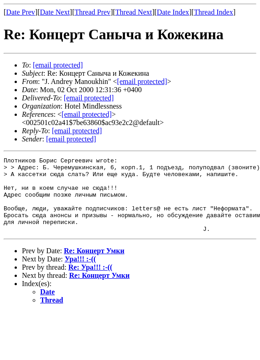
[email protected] (89, 98)
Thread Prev (92, 12)
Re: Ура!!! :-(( (90, 282)
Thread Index (213, 12)
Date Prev (20, 12)
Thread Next (133, 12)
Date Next (55, 12)
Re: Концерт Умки (94, 266)
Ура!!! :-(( (80, 274)
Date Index (173, 12)
